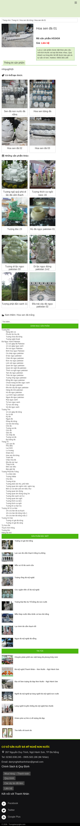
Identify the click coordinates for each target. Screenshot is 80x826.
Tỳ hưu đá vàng (12, 405)
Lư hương (10, 451)
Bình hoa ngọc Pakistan (15, 351)
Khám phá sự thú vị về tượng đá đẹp (30, 718)
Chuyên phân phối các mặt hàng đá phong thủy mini (36, 657)
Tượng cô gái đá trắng (14, 520)
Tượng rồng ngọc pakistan (16, 378)
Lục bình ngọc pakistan (15, 395)
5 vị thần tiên (11, 474)
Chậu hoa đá (11, 460)
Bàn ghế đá (10, 469)
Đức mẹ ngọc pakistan (14, 361)
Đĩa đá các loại (12, 462)
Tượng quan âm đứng (14, 491)
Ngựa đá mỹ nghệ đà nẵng (25, 639)
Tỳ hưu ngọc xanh (13, 402)
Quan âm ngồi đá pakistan (16, 368)
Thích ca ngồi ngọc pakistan (17, 370)
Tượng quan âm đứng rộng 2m (18, 494)
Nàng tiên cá (11, 332)
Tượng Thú (6, 410)
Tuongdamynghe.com (17, 824)
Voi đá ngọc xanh (12, 407)
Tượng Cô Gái (7, 518)
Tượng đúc (6, 530)
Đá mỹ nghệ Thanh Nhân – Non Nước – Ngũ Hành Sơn (37, 669)
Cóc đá (8, 430)
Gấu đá (9, 433)
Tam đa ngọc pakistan (14, 373)
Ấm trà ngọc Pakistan (14, 348)
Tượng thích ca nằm (14, 501)
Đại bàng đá (10, 440)
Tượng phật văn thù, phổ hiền (17, 484)
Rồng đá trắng (11, 421)
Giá (38, 43)
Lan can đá (10, 444)
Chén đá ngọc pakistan (15, 358)
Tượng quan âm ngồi (14, 498)
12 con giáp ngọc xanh (14, 346)
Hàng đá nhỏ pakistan (14, 390)
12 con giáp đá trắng (14, 412)
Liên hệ (8, 788)
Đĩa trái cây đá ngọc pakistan (17, 388)
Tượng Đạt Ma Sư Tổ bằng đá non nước (31, 602)
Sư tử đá (9, 414)
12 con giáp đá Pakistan (15, 344)
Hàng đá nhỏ (7, 533)
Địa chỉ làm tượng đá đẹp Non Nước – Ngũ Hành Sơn (36, 682)
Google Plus (14, 817)
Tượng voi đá (11, 428)
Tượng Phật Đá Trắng (10, 472)
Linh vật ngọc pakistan (14, 363)
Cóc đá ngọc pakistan (14, 385)
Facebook (13, 803)
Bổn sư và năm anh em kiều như (18, 489)
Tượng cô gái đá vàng (14, 523)
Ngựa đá (9, 419)
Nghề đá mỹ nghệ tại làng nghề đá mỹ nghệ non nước (37, 694)
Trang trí (15, 20)
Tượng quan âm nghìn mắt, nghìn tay (20, 486)
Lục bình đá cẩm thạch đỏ (25, 626)
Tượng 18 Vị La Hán (9, 508)
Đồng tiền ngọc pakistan (15, 380)
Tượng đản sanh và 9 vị (15, 496)
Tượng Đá (5, 330)
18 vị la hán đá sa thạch (15, 511)
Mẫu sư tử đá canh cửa (24, 565)
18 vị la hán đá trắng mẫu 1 (16, 513)
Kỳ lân (8, 417)
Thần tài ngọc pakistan (14, 375)
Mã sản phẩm (43, 38)
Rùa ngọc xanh (12, 400)
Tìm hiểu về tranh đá (23, 730)
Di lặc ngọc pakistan (14, 356)
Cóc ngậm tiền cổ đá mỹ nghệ (27, 590)
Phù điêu (9, 446)
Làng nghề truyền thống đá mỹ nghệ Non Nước (34, 706)
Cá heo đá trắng (12, 424)
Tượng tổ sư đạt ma (13, 506)
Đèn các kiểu (11, 467)
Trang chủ (6, 20)
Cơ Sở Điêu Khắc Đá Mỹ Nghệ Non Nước (40, 8)
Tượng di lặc (11, 481)
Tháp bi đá (10, 464)
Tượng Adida (11, 477)
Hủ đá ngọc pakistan (14, 392)
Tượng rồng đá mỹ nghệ (24, 578)
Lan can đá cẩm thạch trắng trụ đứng (30, 553)
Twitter (11, 810)
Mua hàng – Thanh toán (16, 773)
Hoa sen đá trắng (26, 20)
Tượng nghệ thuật (13, 339)
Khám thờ (9, 453)
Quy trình (9, 778)
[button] (75, 2)
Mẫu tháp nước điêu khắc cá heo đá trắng (32, 614)
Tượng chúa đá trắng (14, 337)
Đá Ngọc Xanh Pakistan (11, 342)
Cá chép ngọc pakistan (15, 353)
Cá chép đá (10, 435)
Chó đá (9, 426)
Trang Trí (5, 442)
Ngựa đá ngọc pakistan (15, 397)
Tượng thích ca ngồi (13, 503)
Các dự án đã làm (13, 783)
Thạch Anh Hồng (8, 528)
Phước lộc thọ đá (12, 334)
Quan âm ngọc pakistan (15, 366)
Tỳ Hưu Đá (6, 525)
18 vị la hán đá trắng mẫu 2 (16, 516)
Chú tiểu (9, 479)
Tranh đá (9, 458)
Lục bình (9, 448)
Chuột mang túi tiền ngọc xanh (18, 383)
